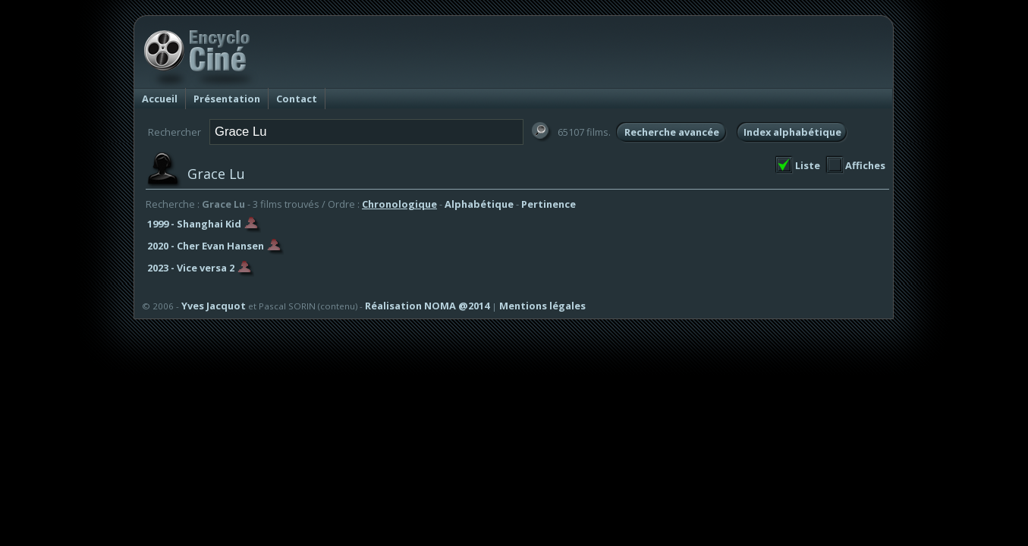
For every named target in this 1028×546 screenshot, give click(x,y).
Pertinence (548, 204)
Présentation (226, 98)
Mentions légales (542, 305)
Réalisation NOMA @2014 (427, 305)
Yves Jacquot (213, 305)
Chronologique (399, 204)
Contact (296, 98)
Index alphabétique (792, 132)
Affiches (865, 165)
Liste (807, 165)
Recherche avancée (671, 132)
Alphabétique (479, 204)
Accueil (160, 98)
